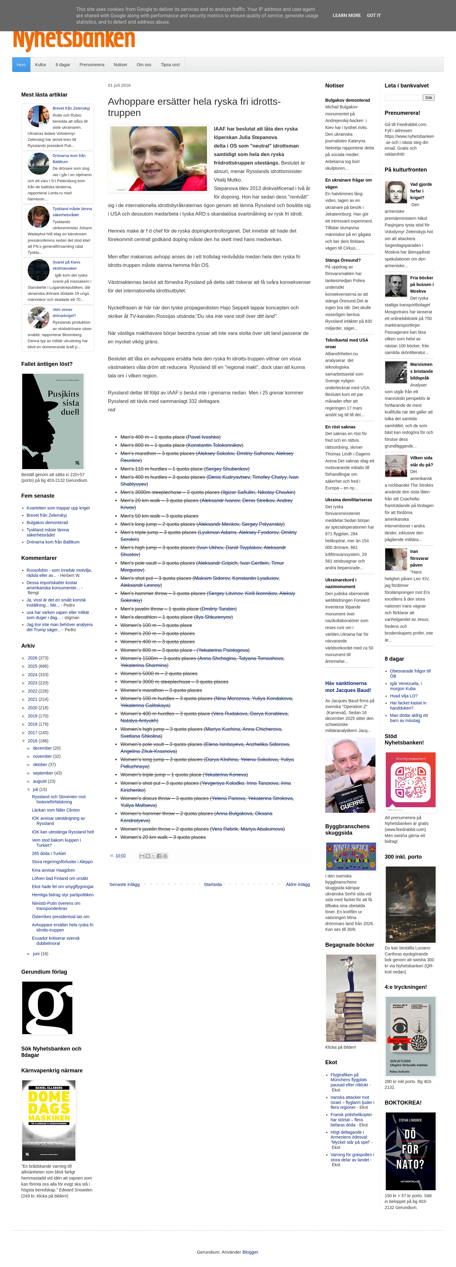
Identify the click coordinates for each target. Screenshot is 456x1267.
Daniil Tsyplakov (243, 547)
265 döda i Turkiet (49, 853)
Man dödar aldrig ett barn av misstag (409, 718)
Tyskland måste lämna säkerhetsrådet (48, 532)
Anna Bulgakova (234, 813)
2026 (33, 658)
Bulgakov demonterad (47, 522)
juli (36, 789)
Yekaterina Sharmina (143, 665)
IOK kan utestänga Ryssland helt (63, 831)
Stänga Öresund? (343, 260)
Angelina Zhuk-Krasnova (147, 751)
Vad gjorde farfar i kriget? (421, 191)
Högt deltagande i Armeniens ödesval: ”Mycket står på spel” (350, 1137)
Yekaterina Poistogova (223, 650)
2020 (33, 707)
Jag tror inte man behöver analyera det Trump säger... (60, 627)
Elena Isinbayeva (224, 744)
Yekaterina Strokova (270, 798)
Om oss (144, 64)
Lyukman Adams (217, 532)
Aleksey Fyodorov (258, 532)
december (43, 748)
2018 (33, 724)
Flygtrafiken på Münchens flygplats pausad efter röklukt (349, 1080)
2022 (33, 691)
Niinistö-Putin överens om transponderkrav (56, 906)
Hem (21, 64)
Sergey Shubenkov (227, 469)
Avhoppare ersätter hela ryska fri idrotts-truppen (62, 927)
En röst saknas (340, 426)
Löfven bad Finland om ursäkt (60, 878)
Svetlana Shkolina (140, 736)
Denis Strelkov (258, 500)
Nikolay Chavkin (276, 492)
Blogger (250, 1252)
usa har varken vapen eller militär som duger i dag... (58, 615)
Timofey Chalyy (269, 477)
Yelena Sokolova (259, 759)
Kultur (41, 64)
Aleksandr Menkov (218, 524)
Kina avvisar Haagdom (53, 870)
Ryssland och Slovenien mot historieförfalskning (59, 799)
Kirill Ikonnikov (261, 593)
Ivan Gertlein (254, 563)
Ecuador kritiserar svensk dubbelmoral (56, 941)
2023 (33, 682)
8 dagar (63, 64)
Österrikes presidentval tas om (60, 916)
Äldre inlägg (298, 884)
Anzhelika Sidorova (267, 744)
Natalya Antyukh (138, 720)
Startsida (213, 884)
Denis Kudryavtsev (229, 477)
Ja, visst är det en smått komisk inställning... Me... (56, 603)
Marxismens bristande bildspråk (421, 371)
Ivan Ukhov (210, 547)
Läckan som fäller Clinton (56, 810)
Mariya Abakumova (262, 829)
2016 (33, 740)
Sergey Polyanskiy (262, 524)
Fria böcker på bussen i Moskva (422, 284)
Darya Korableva (269, 713)
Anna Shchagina (217, 658)
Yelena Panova (228, 798)
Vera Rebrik (225, 829)
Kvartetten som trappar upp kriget (58, 508)
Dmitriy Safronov (255, 453)
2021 (33, 699)
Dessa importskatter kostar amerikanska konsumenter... (53, 585)
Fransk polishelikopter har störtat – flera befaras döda (351, 1119)
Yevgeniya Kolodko (223, 783)
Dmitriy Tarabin (218, 608)
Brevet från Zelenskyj (71, 108)
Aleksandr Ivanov (221, 500)
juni (37, 953)
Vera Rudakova (230, 713)
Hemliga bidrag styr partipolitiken (63, 894)
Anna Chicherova (262, 729)
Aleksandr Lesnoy (140, 585)
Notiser (120, 64)
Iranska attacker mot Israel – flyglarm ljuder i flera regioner (353, 1102)
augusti (40, 781)
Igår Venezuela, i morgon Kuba (406, 686)
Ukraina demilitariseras (348, 499)
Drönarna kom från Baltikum (53, 542)
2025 (33, 666)
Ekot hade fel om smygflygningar (63, 886)
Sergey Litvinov (226, 593)
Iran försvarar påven (419, 558)
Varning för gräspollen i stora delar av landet (352, 1157)
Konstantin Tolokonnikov (215, 445)
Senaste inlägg (124, 884)
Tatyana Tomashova (261, 658)
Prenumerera (92, 64)
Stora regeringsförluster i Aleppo (62, 861)
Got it (374, 15)
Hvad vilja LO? (404, 695)
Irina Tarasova (262, 783)
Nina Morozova (232, 698)
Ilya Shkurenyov (213, 617)
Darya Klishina (222, 759)
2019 (33, 716)
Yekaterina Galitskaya (144, 705)
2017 (33, 732)
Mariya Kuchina (223, 729)
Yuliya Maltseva (137, 805)
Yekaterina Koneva (225, 774)
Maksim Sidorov (212, 578)
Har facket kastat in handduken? (408, 705)
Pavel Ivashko (203, 437)
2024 (33, 674)
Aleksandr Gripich (217, 563)
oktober (40, 764)
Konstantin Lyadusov (255, 578)
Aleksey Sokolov (216, 453)
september (43, 773)
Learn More (347, 15)
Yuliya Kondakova (272, 698)
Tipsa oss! (170, 64)
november (43, 756)
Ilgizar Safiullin (239, 492)
